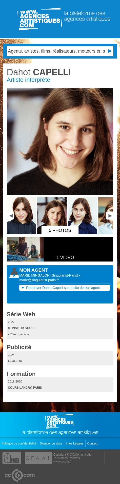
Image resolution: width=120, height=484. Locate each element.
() (65, 275)
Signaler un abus (51, 443)
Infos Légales (75, 443)
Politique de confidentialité (19, 443)
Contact (93, 443)
